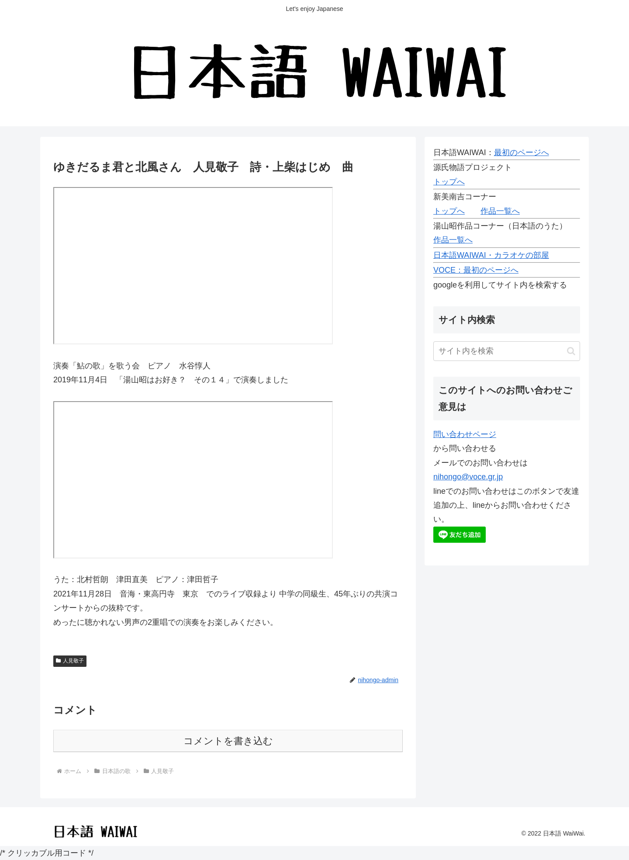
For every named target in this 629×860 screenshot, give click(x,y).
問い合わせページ (464, 434)
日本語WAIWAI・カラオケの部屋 (491, 255)
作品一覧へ (500, 211)
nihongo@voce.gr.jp (468, 476)
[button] (571, 351)
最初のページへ (521, 152)
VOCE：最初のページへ (475, 270)
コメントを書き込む (228, 740)
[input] (506, 351)
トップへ (449, 181)
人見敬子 (70, 661)
